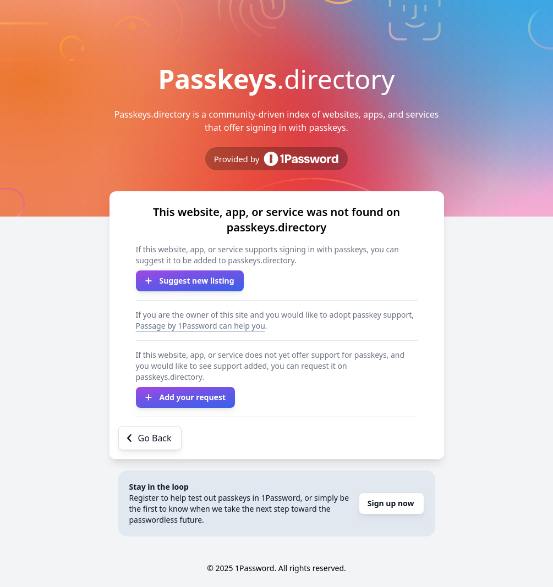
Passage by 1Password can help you (200, 325)
